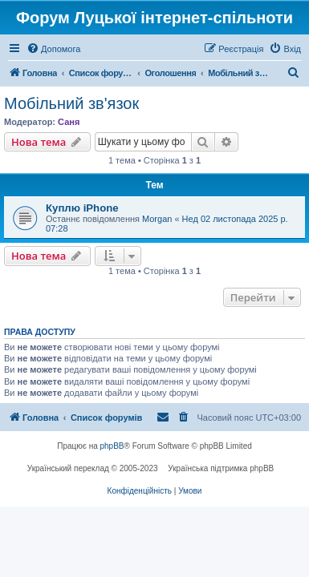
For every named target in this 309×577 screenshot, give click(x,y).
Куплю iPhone (82, 208)
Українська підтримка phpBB (221, 468)
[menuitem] (53, 49)
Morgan (157, 219)
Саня (68, 122)
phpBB (112, 446)
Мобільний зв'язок (71, 103)
